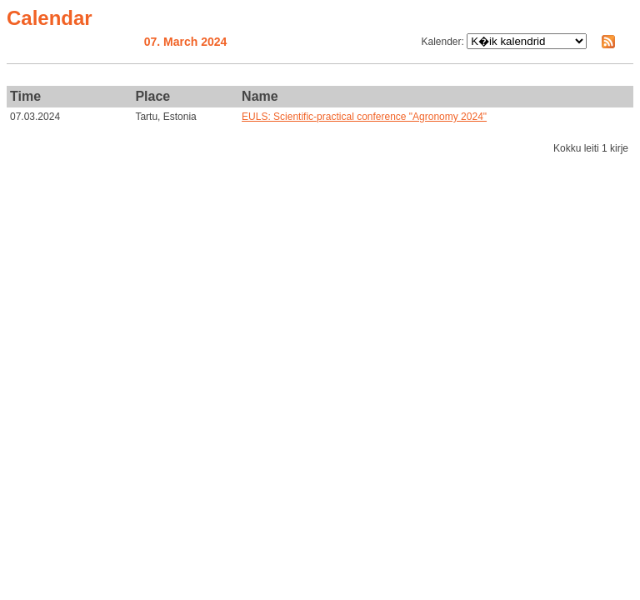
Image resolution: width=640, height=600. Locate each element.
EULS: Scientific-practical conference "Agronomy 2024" (364, 116)
